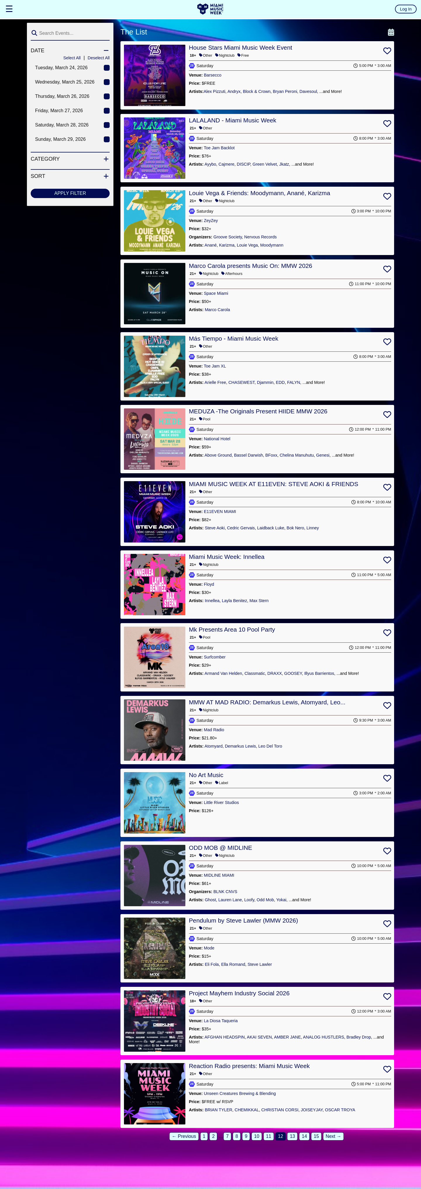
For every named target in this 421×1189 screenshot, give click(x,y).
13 (292, 1136)
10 (256, 1136)
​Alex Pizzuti (214, 91)
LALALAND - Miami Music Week (232, 120)
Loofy (249, 899)
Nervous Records (260, 237)
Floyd (209, 584)
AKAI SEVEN (259, 1037)
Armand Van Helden (223, 673)
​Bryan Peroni (285, 91)
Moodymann (271, 245)
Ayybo (210, 164)
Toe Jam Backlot (219, 147)
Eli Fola (212, 964)
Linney (312, 528)
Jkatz (284, 164)
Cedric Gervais (241, 528)
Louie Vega (247, 245)
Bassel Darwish (248, 455)
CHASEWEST (241, 382)
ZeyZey (211, 220)
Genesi (322, 455)
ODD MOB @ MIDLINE (220, 847)
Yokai (281, 899)
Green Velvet (265, 164)
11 (268, 1136)
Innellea (212, 600)
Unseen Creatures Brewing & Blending (240, 1093)
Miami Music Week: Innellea (227, 556)
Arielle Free (215, 382)
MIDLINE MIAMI (219, 875)
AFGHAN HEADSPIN (225, 1037)
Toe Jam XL (215, 366)
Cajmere (226, 164)
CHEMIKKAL (246, 1109)
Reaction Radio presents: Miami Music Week (249, 1066)
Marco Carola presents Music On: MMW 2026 (250, 265)
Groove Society (227, 237)
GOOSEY (293, 673)
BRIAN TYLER (218, 1109)
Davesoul (308, 91)
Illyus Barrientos (319, 673)
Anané (211, 245)
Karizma (226, 245)
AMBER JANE (287, 1037)
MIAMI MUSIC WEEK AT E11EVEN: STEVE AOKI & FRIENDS (273, 484)
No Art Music (206, 775)
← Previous (184, 1136)
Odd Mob (265, 899)
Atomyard (214, 746)
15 (316, 1136)
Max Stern (259, 600)
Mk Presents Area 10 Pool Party (232, 629)
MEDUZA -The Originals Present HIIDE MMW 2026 (258, 411)
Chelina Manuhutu (296, 455)
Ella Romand (233, 964)
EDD (280, 382)
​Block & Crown (256, 91)
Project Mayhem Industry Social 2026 (239, 993)
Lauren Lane (230, 899)
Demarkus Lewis (240, 746)
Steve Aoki (215, 528)
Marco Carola (217, 309)
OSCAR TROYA (340, 1109)
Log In (406, 9)
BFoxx (271, 455)
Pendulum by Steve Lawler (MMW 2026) (243, 920)
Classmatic (254, 673)
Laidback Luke (270, 528)
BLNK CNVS (225, 891)
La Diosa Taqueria (221, 1020)
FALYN (293, 382)
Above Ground (218, 455)
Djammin (265, 382)
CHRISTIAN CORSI (280, 1109)
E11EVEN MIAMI (220, 511)
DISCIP (243, 164)
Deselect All (99, 58)
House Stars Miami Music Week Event (240, 47)
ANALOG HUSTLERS (323, 1037)
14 (304, 1136)
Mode (209, 948)
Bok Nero (295, 528)
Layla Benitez (234, 600)
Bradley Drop (358, 1037)
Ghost (210, 899)
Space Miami (216, 293)
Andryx (234, 91)
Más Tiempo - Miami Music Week (233, 338)
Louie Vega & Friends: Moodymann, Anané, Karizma (259, 193)
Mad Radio (214, 729)
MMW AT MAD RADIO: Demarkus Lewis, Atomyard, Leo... (267, 702)
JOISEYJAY (312, 1109)
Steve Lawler (260, 964)
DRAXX (275, 673)
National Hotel (217, 438)
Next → (333, 1136)
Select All (71, 58)
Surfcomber (214, 657)
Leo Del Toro (270, 746)
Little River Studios (221, 802)
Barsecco (212, 75)
